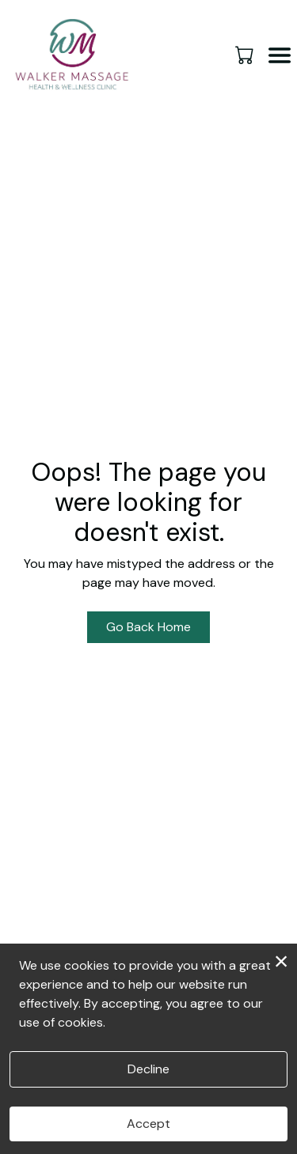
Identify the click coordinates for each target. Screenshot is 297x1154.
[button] (246, 54)
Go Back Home (148, 627)
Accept (148, 1123)
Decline (148, 1069)
